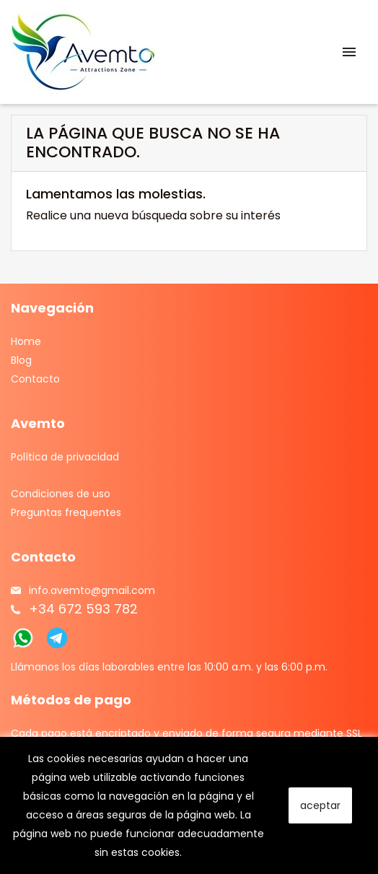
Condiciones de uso (60, 493)
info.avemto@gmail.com (92, 590)
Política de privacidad (65, 457)
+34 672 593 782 (83, 609)
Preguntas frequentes (66, 512)
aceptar (320, 805)
